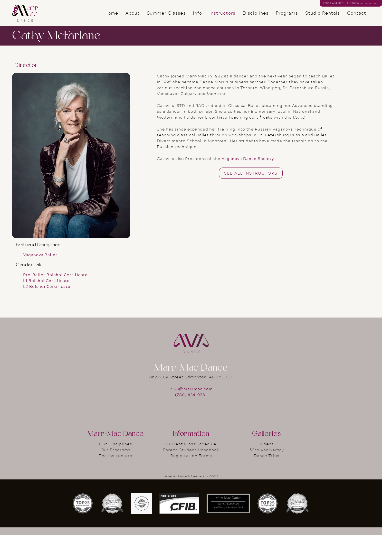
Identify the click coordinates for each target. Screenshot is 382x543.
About (132, 17)
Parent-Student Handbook (191, 458)
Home (111, 17)
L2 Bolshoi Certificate (46, 294)
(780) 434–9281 (334, 3)
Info (197, 17)
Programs (287, 17)
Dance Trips (266, 464)
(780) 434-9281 (191, 403)
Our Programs (115, 458)
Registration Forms (191, 464)
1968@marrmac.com (364, 3)
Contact (356, 17)
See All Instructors (250, 181)
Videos (266, 452)
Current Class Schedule (191, 452)
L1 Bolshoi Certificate (46, 289)
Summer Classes (166, 17)
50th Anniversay (266, 458)
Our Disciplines (115, 452)
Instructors (222, 17)
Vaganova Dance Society (248, 166)
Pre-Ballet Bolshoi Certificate (55, 283)
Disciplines (255, 17)
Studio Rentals (322, 17)
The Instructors (115, 464)
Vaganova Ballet (40, 263)
